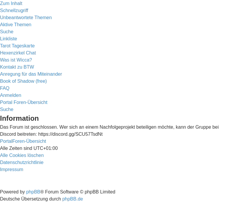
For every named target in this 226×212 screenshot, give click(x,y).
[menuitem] (26, 17)
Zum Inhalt (11, 3)
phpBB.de (72, 198)
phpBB (33, 191)
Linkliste (8, 38)
